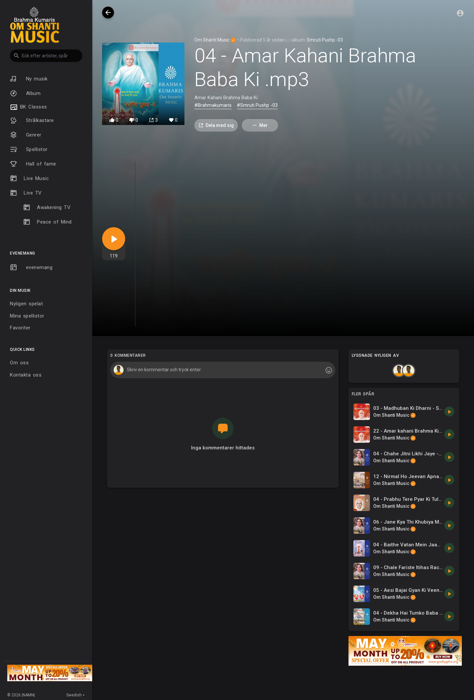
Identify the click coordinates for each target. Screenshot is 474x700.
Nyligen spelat (26, 304)
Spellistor (29, 149)
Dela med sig (216, 125)
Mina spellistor (27, 316)
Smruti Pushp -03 (325, 40)
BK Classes (28, 107)
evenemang (31, 267)
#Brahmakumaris (213, 105)
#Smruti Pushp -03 (257, 105)
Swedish (74, 695)
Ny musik (29, 78)
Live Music (29, 178)
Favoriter (20, 328)
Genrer (26, 134)
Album (25, 93)
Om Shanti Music (215, 40)
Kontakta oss (26, 375)
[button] (46, 55)
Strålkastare (32, 120)
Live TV (26, 193)
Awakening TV (46, 207)
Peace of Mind (47, 222)
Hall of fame (33, 163)
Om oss (19, 363)
